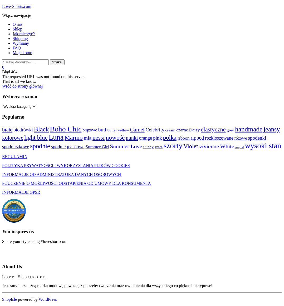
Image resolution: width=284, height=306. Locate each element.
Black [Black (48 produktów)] (41, 129)
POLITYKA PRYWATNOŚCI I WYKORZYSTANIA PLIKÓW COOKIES (66, 165)
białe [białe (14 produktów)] (7, 129)
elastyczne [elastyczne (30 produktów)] (213, 129)
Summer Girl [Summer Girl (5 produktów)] (97, 146)
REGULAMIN (14, 156)
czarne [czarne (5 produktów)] (182, 130)
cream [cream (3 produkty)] (170, 130)
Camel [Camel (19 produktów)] (137, 129)
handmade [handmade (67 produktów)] (248, 129)
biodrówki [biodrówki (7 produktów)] (23, 129)
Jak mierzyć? (24, 34)
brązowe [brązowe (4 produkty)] (89, 130)
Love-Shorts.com (16, 6)
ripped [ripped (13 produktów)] (197, 138)
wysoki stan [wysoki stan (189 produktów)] (263, 145)
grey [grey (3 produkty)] (230, 130)
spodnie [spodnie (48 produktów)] (40, 146)
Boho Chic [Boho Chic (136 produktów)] (65, 129)
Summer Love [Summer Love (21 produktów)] (126, 146)
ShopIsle (10, 299)
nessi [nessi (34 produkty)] (98, 137)
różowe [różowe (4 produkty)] (240, 138)
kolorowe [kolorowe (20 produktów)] (12, 138)
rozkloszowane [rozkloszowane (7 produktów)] (219, 138)
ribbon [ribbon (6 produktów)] (184, 138)
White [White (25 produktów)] (227, 146)
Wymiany (21, 43)
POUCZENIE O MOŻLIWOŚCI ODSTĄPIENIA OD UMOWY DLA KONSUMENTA (76, 183)
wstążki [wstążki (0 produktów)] (239, 147)
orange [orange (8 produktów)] (145, 138)
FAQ (17, 48)
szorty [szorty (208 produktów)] (173, 145)
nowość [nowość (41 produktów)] (115, 137)
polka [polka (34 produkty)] (170, 137)
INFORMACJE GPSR (21, 192)
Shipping (20, 38)
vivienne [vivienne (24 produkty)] (209, 146)
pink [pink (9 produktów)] (157, 138)
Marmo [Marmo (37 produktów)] (74, 137)
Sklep (17, 29)
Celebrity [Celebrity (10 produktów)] (155, 129)
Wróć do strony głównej (22, 86)
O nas (17, 24)
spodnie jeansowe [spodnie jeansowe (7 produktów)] (68, 146)
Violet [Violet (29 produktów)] (191, 146)
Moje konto (22, 52)
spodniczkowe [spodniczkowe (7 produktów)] (15, 146)
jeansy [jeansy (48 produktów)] (271, 129)
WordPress (47, 299)
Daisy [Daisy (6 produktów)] (194, 129)
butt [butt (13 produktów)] (102, 129)
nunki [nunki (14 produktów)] (132, 138)
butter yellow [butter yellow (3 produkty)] (118, 130)
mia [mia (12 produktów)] (87, 138)
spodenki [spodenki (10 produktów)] (257, 138)
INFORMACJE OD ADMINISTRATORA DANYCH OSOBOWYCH (62, 174)
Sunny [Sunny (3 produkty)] (148, 147)
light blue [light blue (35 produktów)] (35, 137)
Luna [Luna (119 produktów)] (56, 137)
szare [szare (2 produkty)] (159, 147)
